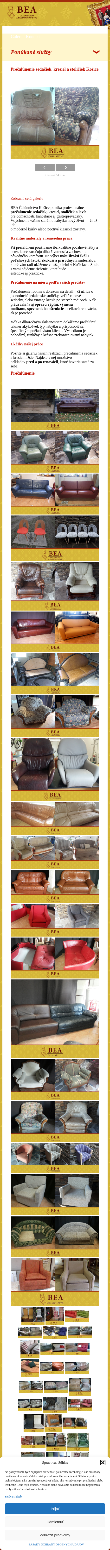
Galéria (17, 36)
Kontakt (33, 36)
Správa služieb (13, 1496)
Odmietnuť (55, 1522)
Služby (29, 30)
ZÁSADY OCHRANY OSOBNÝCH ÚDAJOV (56, 1544)
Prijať (55, 1509)
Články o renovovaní (76, 30)
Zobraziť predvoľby (55, 1535)
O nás (16, 30)
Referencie (47, 30)
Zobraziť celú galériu (27, 198)
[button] (102, 1462)
